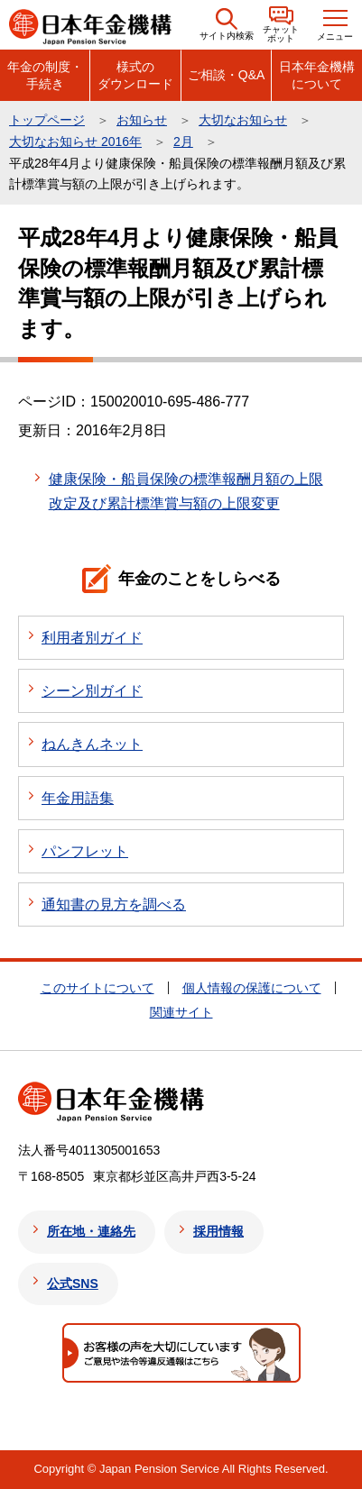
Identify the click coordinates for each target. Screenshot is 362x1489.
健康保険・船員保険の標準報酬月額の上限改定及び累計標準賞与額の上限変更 (186, 491)
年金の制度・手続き (45, 74)
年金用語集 (78, 798)
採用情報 (218, 1231)
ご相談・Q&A (226, 75)
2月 (183, 141)
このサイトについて (97, 988)
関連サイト (181, 1012)
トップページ (47, 120)
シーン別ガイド (92, 691)
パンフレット (85, 851)
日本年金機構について (317, 74)
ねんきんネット (92, 744)
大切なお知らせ (243, 120)
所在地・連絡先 (91, 1231)
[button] (227, 25)
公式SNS (72, 1283)
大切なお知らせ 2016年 (75, 141)
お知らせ (141, 120)
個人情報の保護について (251, 988)
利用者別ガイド (92, 637)
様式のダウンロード (135, 74)
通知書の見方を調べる (114, 904)
